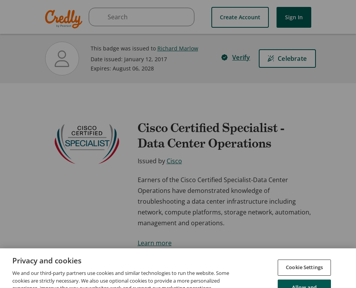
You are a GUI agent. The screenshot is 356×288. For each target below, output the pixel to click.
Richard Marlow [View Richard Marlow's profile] (177, 48)
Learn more (155, 243)
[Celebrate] (287, 58)
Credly (65, 19)
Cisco (174, 161)
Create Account (240, 17)
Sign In (294, 17)
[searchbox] (141, 17)
